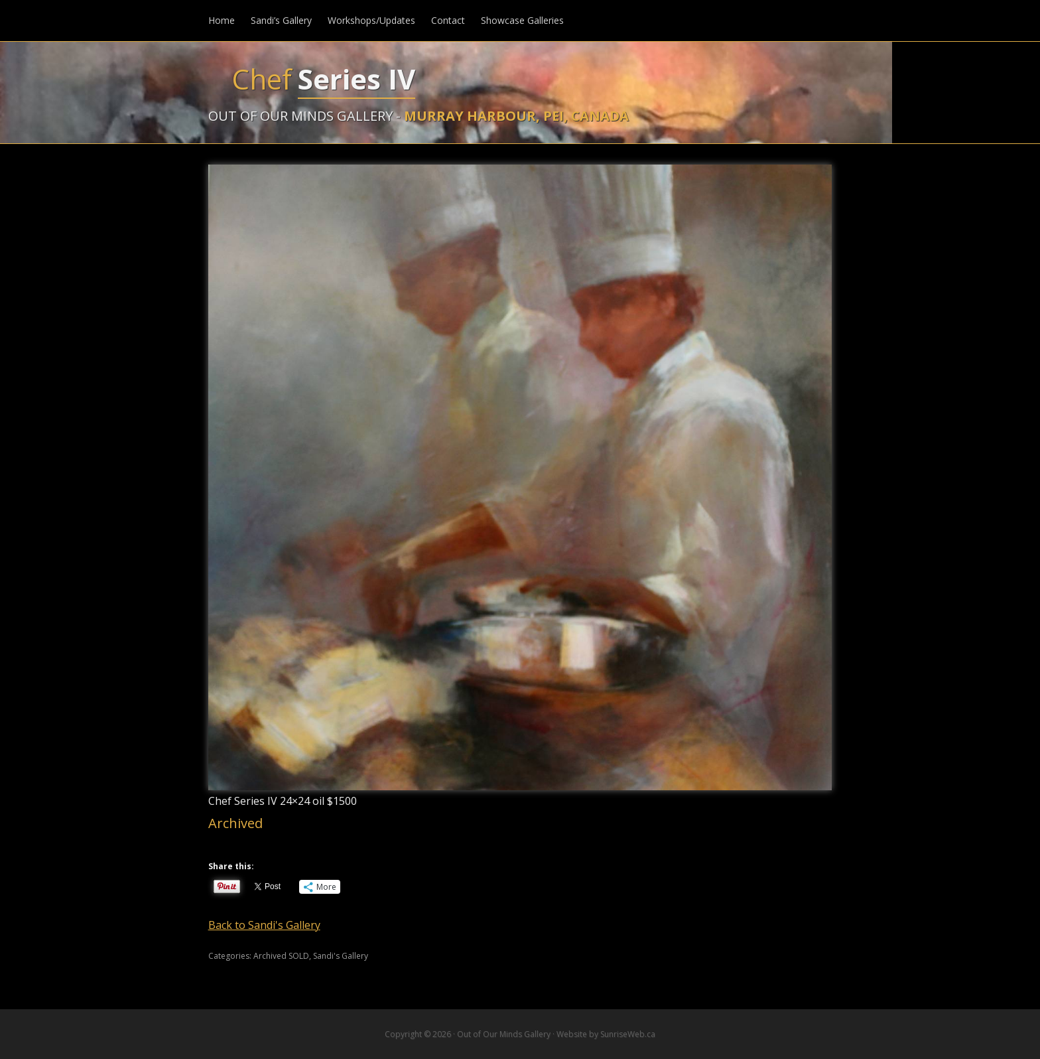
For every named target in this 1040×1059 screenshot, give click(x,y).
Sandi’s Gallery (281, 20)
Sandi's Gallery (340, 955)
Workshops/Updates (371, 20)
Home (221, 20)
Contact (448, 20)
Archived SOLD (281, 955)
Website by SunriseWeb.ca (605, 1034)
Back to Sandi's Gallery (264, 925)
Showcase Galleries (522, 20)
